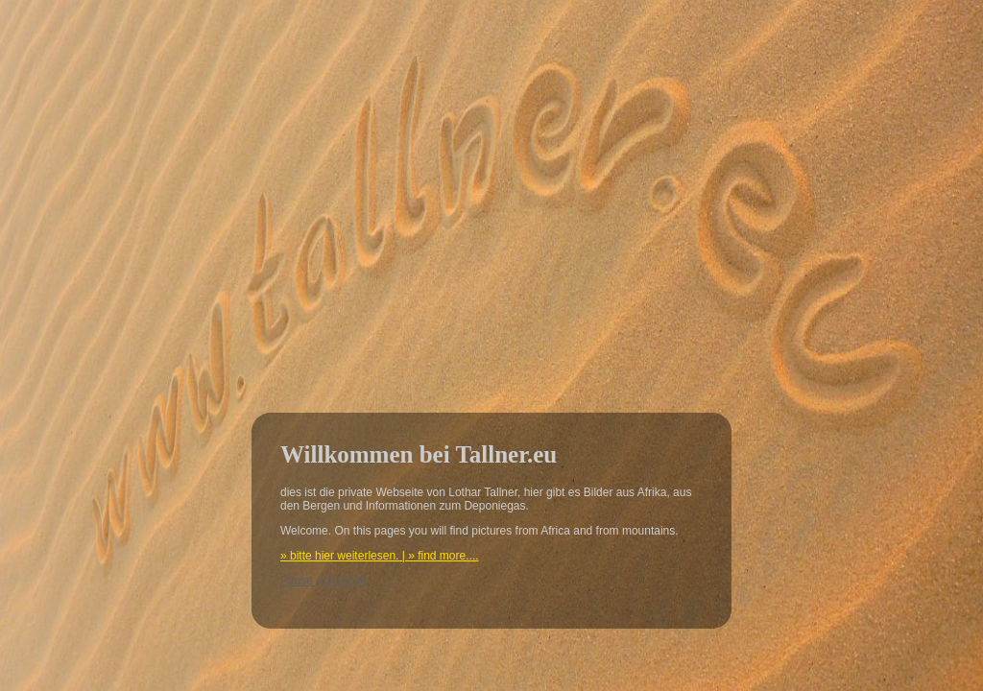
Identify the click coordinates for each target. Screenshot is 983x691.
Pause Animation (323, 580)
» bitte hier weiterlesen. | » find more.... (379, 555)
